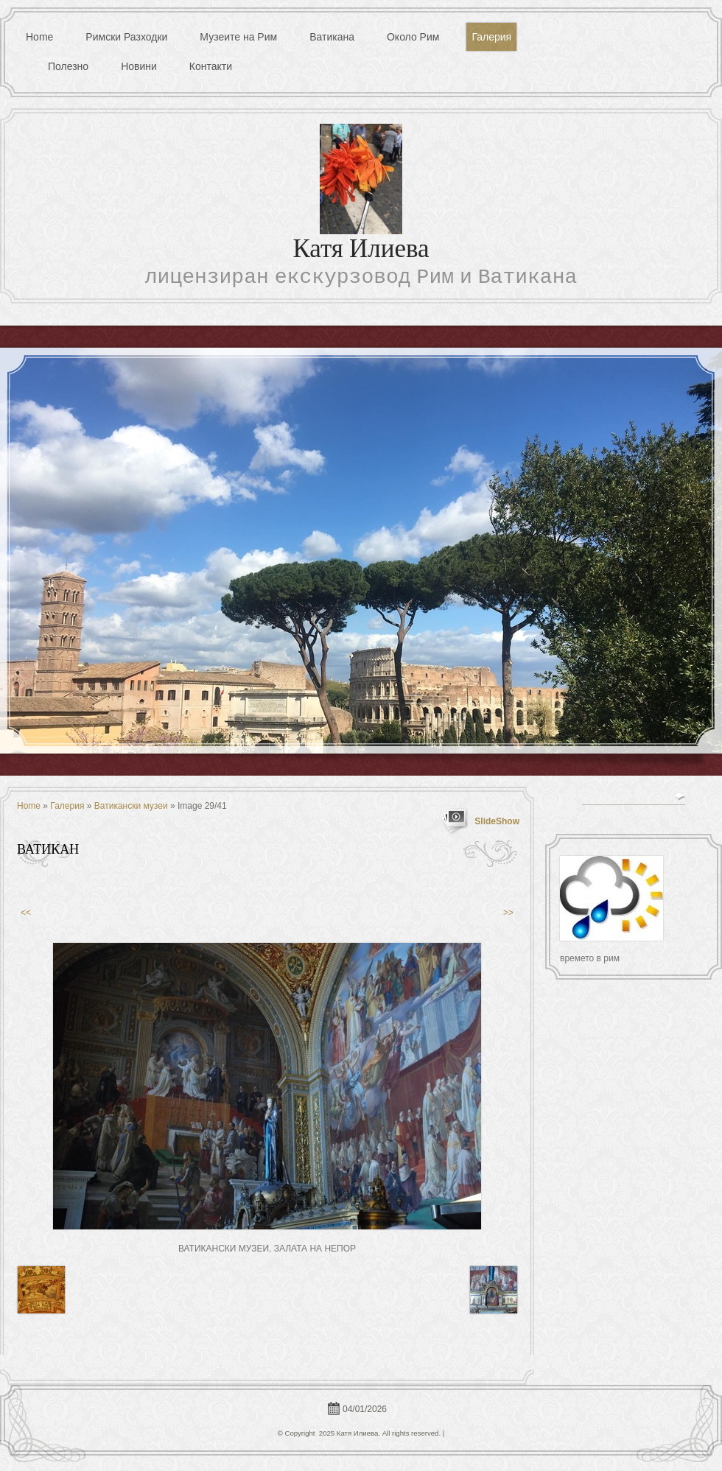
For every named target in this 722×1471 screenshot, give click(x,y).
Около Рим (413, 37)
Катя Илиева (360, 251)
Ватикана (331, 37)
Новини (139, 66)
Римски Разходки (126, 37)
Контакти (210, 66)
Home (39, 37)
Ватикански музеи (131, 806)
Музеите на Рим (238, 37)
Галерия (491, 37)
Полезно (68, 66)
